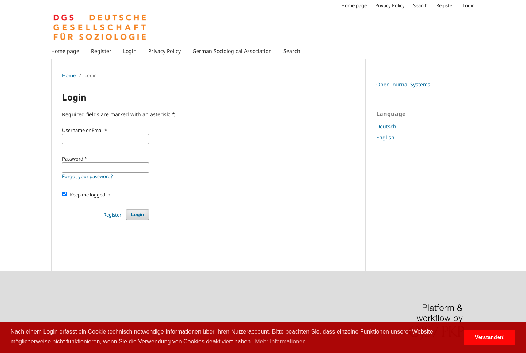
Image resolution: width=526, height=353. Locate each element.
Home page (65, 51)
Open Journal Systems (403, 84)
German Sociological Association (232, 51)
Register (101, 51)
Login (130, 51)
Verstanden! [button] (490, 337)
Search (291, 51)
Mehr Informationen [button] (280, 341)
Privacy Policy (164, 51)
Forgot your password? (87, 176)
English (385, 137)
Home (69, 75)
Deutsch (386, 126)
